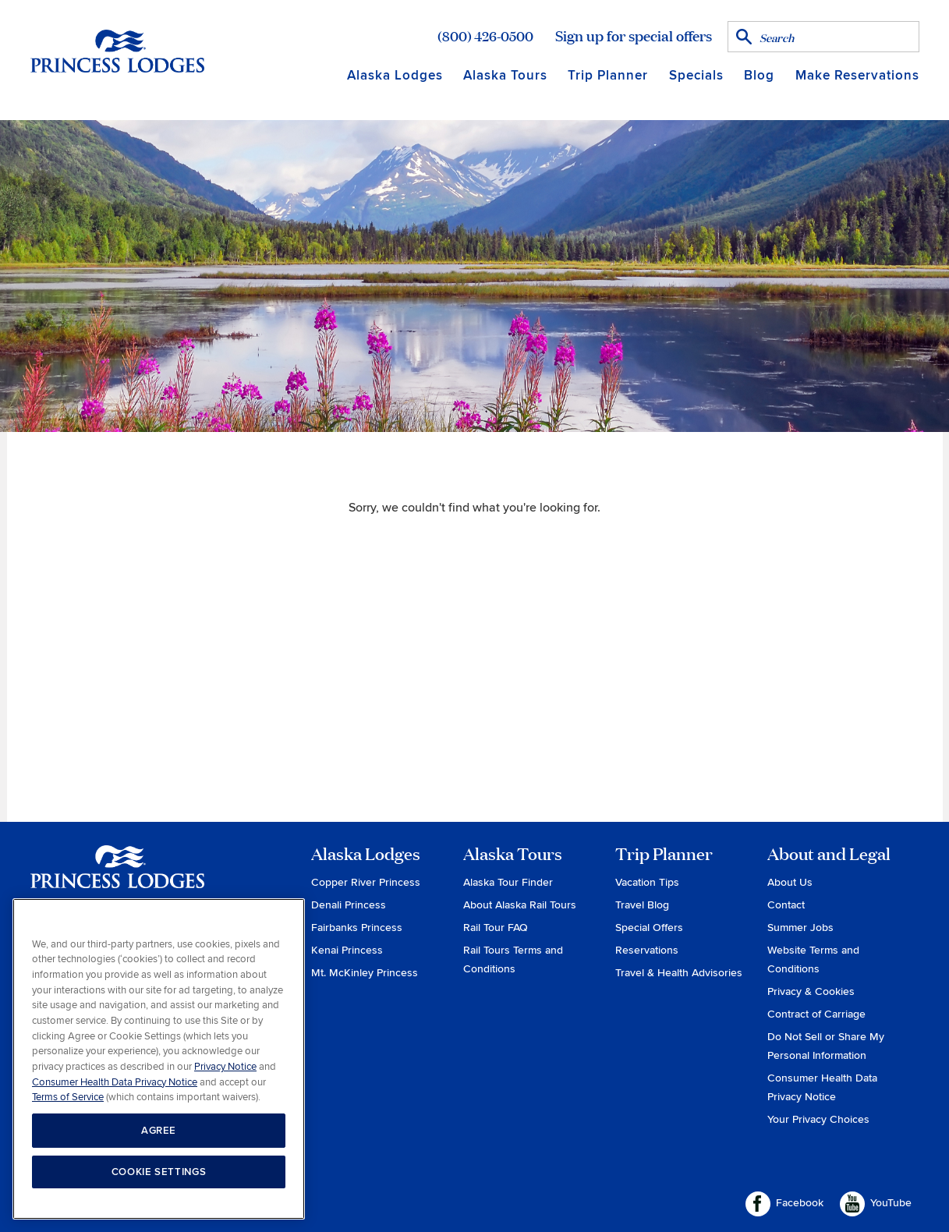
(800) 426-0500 (485, 36)
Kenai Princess (347, 950)
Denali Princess (348, 905)
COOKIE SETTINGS (159, 1172)
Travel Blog (642, 905)
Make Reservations (857, 75)
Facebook (784, 1203)
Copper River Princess (365, 882)
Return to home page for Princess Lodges (117, 50)
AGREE (158, 1130)
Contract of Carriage (816, 1014)
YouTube (876, 1203)
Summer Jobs (800, 927)
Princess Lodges (117, 876)
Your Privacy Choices (818, 1119)
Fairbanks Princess (356, 927)
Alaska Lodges (395, 75)
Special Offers (649, 927)
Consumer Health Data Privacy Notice (114, 1082)
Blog (759, 75)
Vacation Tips (647, 882)
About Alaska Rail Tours (519, 905)
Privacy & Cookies (811, 991)
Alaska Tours (505, 75)
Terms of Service (68, 1097)
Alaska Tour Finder (508, 882)
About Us (790, 882)
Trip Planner (608, 75)
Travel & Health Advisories (678, 972)
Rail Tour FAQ (495, 927)
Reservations (646, 950)
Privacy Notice (225, 1066)
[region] (158, 1059)
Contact (786, 905)
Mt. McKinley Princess (364, 972)
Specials (696, 75)
